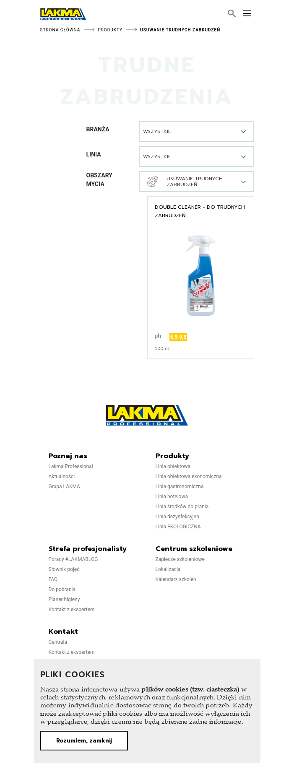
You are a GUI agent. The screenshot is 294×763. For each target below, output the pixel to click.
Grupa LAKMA (64, 486)
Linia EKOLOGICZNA (178, 527)
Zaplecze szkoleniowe (180, 559)
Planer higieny (64, 599)
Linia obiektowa (173, 466)
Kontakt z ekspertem (72, 609)
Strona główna (60, 30)
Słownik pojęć (64, 569)
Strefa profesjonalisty (88, 549)
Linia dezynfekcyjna (177, 517)
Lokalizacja (168, 569)
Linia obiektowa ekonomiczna (189, 476)
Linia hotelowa (172, 496)
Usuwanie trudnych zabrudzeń (180, 30)
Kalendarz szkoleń (176, 579)
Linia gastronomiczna (180, 486)
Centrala (58, 642)
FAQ (53, 579)
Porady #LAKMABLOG (73, 559)
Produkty (110, 30)
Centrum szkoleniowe (194, 549)
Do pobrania (62, 589)
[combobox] (196, 131)
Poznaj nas (68, 456)
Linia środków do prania (182, 507)
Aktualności (62, 476)
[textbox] (163, 131)
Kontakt (63, 632)
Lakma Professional (71, 466)
